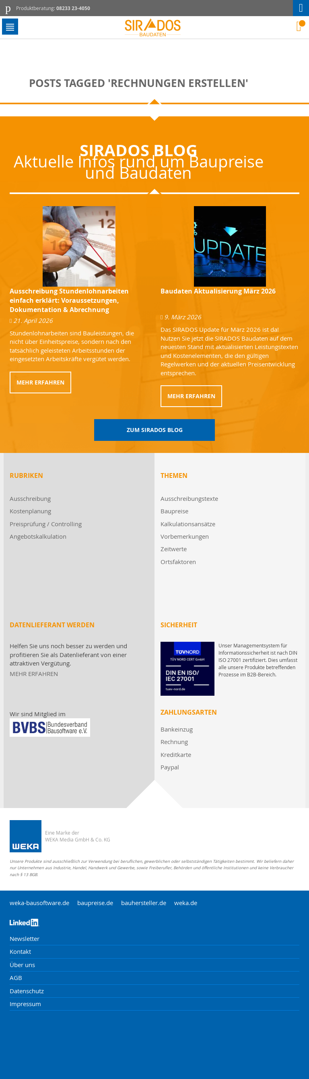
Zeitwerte (174, 549)
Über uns (22, 965)
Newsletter (24, 938)
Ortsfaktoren (178, 562)
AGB (16, 978)
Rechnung (174, 742)
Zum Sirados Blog (155, 430)
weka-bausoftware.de (39, 903)
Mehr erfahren (40, 382)
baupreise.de (95, 903)
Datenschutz (27, 991)
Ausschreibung (30, 498)
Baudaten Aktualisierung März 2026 (218, 291)
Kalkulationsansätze (188, 524)
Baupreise (174, 511)
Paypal (170, 767)
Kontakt (20, 951)
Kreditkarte (176, 754)
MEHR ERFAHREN (34, 674)
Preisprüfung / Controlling (46, 524)
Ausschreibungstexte (189, 498)
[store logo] (154, 28)
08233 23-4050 (73, 8)
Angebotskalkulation (38, 536)
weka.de (185, 903)
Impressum (25, 1004)
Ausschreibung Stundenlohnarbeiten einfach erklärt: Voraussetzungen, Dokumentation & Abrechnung (69, 300)
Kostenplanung (30, 511)
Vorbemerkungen (185, 536)
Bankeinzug (177, 729)
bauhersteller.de (143, 903)
